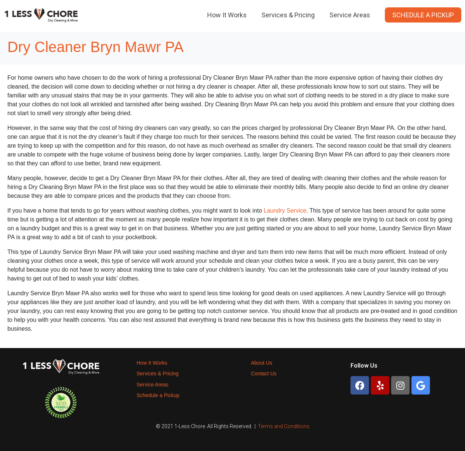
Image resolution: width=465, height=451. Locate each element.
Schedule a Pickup (423, 15)
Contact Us (264, 373)
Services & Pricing (288, 15)
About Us (262, 363)
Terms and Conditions (284, 426)
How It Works (227, 15)
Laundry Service (285, 210)
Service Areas (349, 15)
